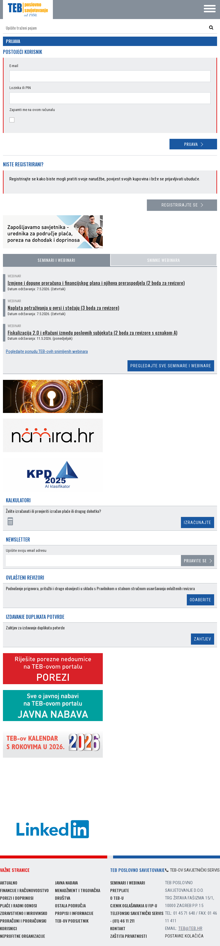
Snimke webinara (163, 260)
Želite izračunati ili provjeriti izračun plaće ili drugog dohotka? (53, 511)
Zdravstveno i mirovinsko (23, 913)
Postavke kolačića (184, 936)
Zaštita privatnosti (128, 936)
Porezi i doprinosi (16, 898)
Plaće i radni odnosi (18, 905)
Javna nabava (66, 883)
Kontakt (117, 928)
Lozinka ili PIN (20, 88)
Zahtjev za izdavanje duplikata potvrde (35, 628)
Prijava (191, 144)
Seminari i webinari (56, 260)
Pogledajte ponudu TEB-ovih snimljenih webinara (47, 351)
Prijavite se (195, 560)
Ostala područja (70, 905)
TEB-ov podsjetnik (71, 921)
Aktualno (8, 883)
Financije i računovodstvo (24, 890)
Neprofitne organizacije (22, 936)
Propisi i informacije (74, 913)
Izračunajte (197, 522)
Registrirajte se (180, 205)
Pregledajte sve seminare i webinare (170, 365)
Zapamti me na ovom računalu (32, 109)
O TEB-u (117, 898)
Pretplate (119, 890)
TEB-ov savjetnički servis (192, 870)
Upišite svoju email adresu (26, 550)
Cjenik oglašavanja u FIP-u (133, 905)
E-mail (13, 66)
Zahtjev (202, 639)
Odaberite (200, 599)
